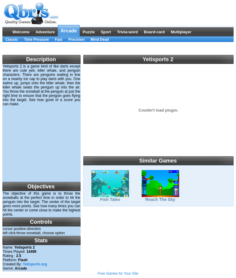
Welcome (20, 32)
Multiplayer (181, 32)
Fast (59, 39)
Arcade (68, 30)
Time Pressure (36, 39)
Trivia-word (127, 32)
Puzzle (89, 32)
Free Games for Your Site (118, 273)
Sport (106, 32)
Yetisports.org (35, 264)
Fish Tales (110, 197)
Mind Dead (99, 39)
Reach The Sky (160, 197)
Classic (11, 39)
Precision (76, 39)
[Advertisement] (118, 48)
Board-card (154, 32)
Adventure (45, 32)
